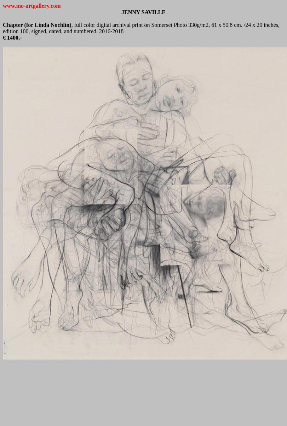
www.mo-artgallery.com (32, 6)
